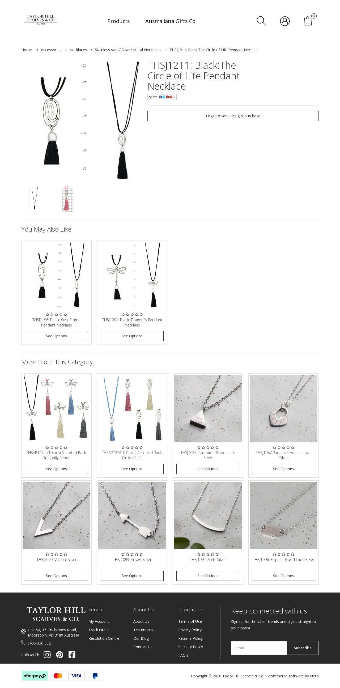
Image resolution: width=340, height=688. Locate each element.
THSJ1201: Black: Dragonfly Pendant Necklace (132, 322)
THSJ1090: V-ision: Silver (56, 559)
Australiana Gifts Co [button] (170, 21)
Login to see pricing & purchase (233, 115)
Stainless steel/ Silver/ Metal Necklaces (128, 49)
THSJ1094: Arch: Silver (208, 559)
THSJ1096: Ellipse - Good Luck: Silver (283, 559)
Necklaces (78, 49)
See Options (56, 335)
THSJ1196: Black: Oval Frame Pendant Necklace (56, 322)
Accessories (51, 49)
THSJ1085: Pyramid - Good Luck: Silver (208, 455)
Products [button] (118, 21)
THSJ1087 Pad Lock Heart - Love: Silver (283, 455)
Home (26, 49)
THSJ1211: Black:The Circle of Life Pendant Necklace (214, 49)
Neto (314, 675)
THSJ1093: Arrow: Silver (132, 559)
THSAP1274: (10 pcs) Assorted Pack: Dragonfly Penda (56, 455)
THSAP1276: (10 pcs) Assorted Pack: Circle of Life (132, 455)
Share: (162, 97)
